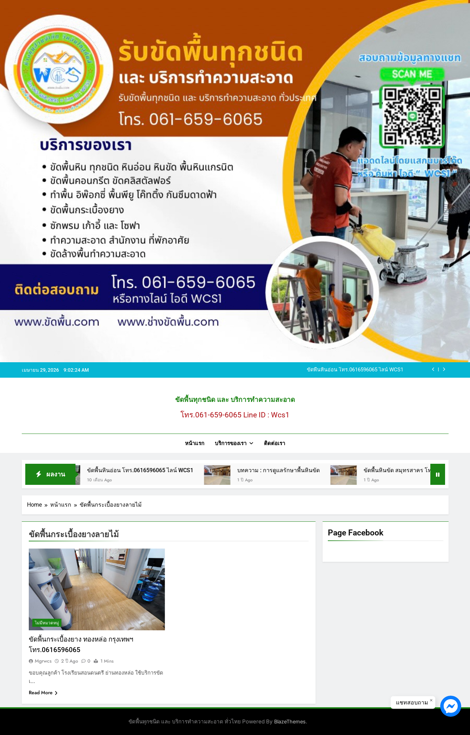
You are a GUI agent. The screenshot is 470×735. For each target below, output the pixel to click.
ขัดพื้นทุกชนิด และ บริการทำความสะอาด (235, 400)
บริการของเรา (230, 443)
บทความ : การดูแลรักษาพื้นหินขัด (286, 470)
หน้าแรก (194, 443)
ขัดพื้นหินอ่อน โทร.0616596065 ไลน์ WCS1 (355, 370)
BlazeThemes (290, 721)
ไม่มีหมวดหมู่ (47, 623)
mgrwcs (43, 660)
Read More (43, 692)
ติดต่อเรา (274, 443)
